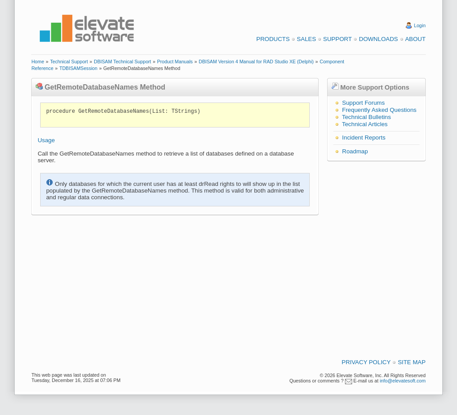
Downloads (378, 39)
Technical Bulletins (366, 117)
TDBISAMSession (78, 68)
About (415, 39)
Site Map (411, 362)
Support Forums (363, 102)
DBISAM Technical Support (122, 61)
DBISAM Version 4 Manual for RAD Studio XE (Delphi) (256, 61)
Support (337, 39)
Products (273, 39)
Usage (46, 140)
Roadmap (355, 151)
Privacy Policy (366, 362)
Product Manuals (175, 61)
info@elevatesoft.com (403, 380)
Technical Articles (364, 124)
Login (420, 25)
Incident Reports (364, 137)
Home (37, 61)
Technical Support (69, 61)
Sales (306, 39)
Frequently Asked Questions (379, 110)
